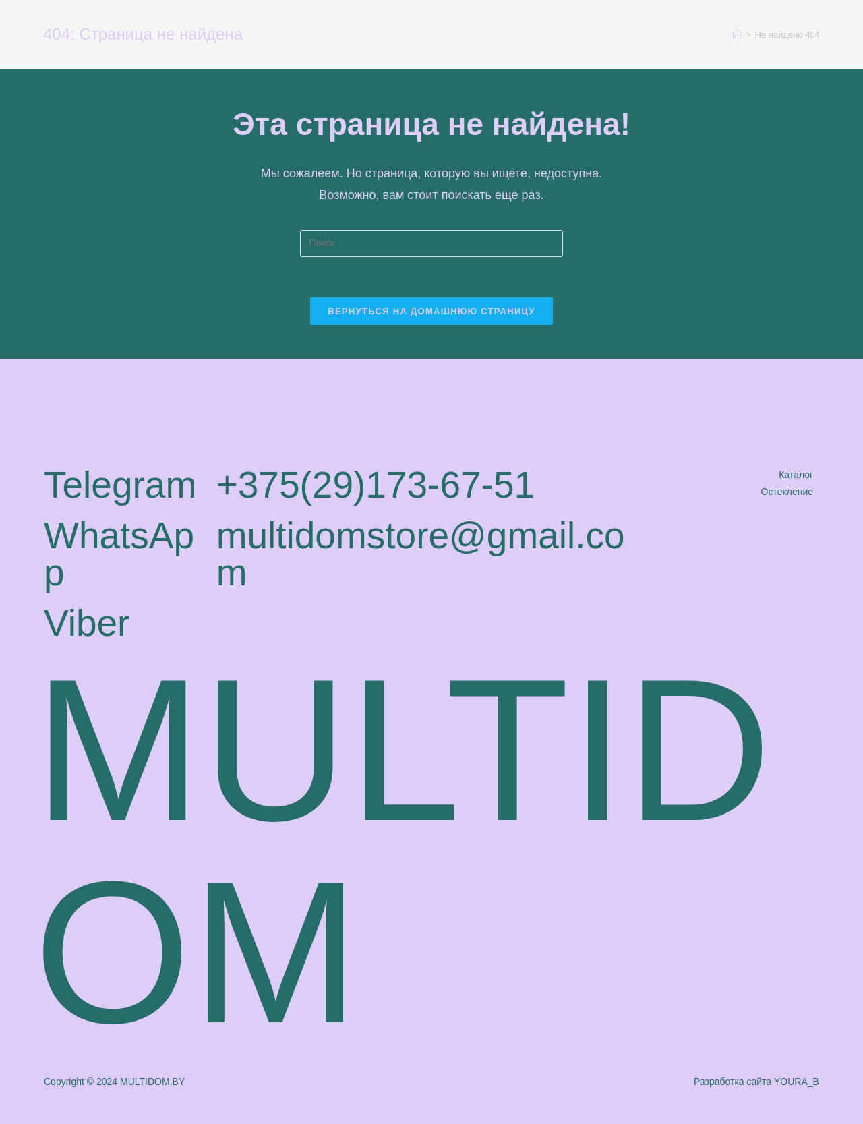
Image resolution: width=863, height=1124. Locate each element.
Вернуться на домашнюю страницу (431, 311)
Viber (86, 623)
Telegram (120, 485)
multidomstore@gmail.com (420, 553)
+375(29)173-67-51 (375, 485)
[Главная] (737, 34)
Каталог (796, 474)
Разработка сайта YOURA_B (756, 1081)
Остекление (787, 491)
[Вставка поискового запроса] (431, 243)
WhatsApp (119, 553)
